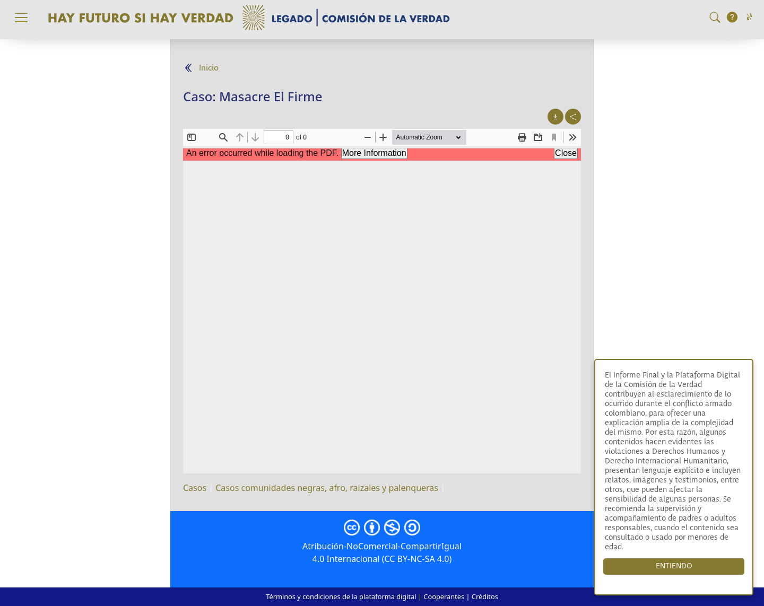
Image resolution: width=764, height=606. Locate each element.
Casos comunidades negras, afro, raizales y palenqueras (326, 488)
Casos (194, 488)
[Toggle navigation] (21, 17)
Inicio (209, 68)
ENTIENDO (674, 566)
